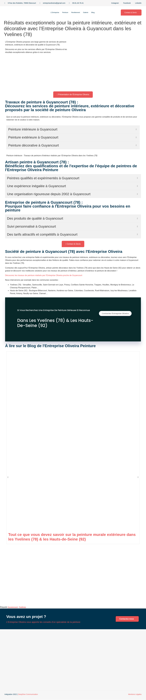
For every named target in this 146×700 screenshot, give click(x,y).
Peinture (64, 12)
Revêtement (76, 12)
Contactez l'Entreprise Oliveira (114, 314)
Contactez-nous (126, 619)
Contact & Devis (130, 12)
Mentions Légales (135, 695)
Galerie (88, 12)
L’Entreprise (51, 12)
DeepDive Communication (28, 695)
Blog (97, 12)
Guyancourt (13, 607)
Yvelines (22, 607)
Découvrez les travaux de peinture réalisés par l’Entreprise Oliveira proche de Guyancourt (43, 275)
